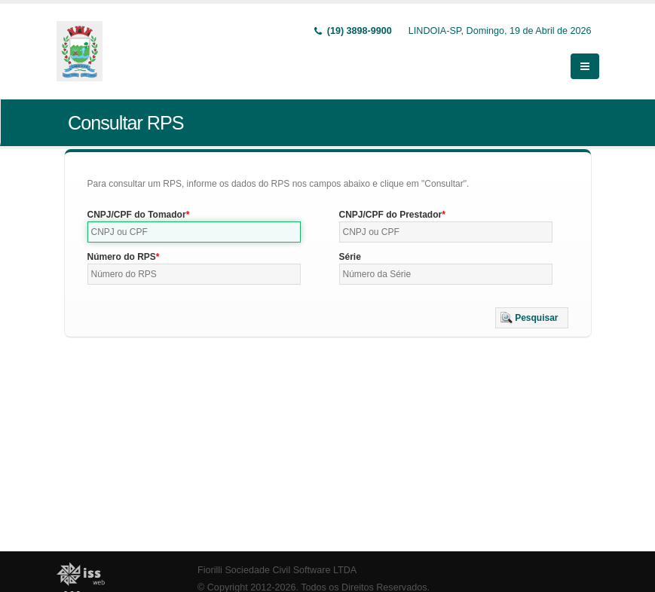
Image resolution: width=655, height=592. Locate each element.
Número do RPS (121, 257)
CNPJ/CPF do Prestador (390, 214)
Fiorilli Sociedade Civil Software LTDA (277, 570)
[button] (531, 317)
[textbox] (194, 232)
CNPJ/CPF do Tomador (136, 214)
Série (350, 257)
